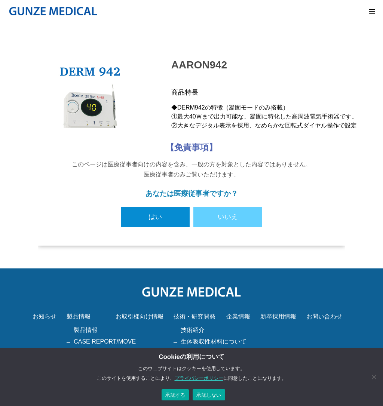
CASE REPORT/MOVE (105, 341)
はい (155, 217)
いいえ (228, 217)
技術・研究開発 (194, 316)
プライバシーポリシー (199, 378)
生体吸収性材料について (213, 341)
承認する (175, 395)
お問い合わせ (324, 316)
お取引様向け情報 (139, 316)
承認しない (208, 395)
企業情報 (238, 316)
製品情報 (79, 316)
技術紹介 (193, 330)
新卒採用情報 (278, 316)
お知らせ (44, 316)
